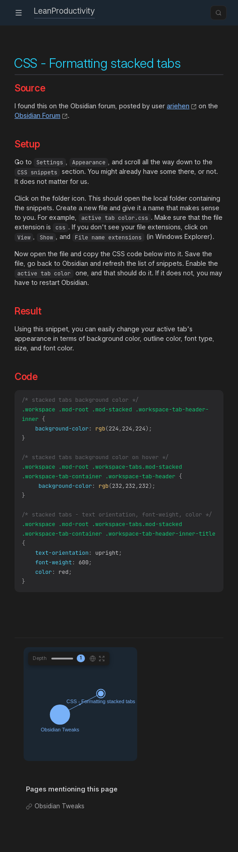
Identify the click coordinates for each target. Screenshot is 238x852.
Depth (40, 672)
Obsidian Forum (37, 115)
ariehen (178, 106)
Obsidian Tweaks (59, 820)
